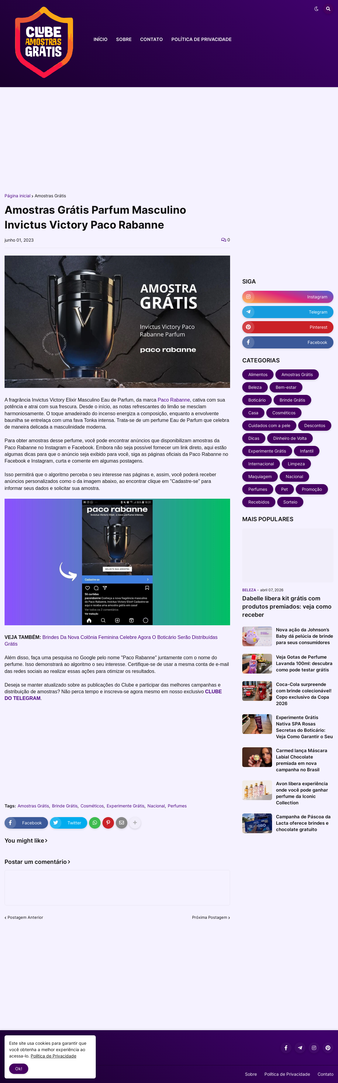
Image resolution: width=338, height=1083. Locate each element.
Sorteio (290, 501)
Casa (253, 412)
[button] (316, 9)
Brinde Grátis (65, 806)
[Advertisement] (169, 139)
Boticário (257, 399)
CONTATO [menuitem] (151, 39)
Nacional (156, 806)
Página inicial (17, 196)
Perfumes (177, 806)
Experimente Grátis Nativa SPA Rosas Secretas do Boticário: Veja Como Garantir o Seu (304, 727)
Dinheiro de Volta (290, 438)
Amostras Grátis (50, 196)
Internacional (261, 463)
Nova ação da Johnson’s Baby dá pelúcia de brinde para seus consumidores (304, 636)
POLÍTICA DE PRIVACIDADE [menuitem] (201, 39)
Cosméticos (92, 806)
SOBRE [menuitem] (124, 39)
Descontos (314, 425)
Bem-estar (286, 387)
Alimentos (257, 374)
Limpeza (296, 463)
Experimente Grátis (125, 806)
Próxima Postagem (209, 917)
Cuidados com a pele (269, 425)
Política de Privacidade (287, 1074)
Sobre (251, 1074)
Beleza (255, 387)
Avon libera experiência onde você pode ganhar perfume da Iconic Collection (302, 793)
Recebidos (258, 501)
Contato (325, 1074)
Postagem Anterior (25, 917)
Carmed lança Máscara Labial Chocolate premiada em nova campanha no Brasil (301, 760)
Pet (284, 489)
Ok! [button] (18, 1068)
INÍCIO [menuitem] (101, 39)
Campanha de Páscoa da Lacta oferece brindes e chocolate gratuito (303, 823)
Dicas (253, 438)
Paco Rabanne (174, 399)
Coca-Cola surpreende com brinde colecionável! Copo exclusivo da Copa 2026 (304, 693)
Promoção (312, 489)
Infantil (306, 450)
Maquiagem (260, 476)
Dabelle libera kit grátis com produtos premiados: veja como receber (287, 606)
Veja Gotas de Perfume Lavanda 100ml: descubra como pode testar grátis (304, 663)
